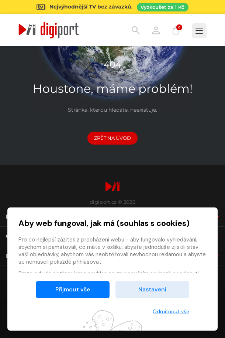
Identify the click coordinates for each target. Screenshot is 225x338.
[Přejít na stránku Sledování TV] (112, 7)
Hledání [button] (135, 30)
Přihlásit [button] (156, 30)
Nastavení (152, 289)
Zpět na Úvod (112, 138)
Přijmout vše (72, 289)
